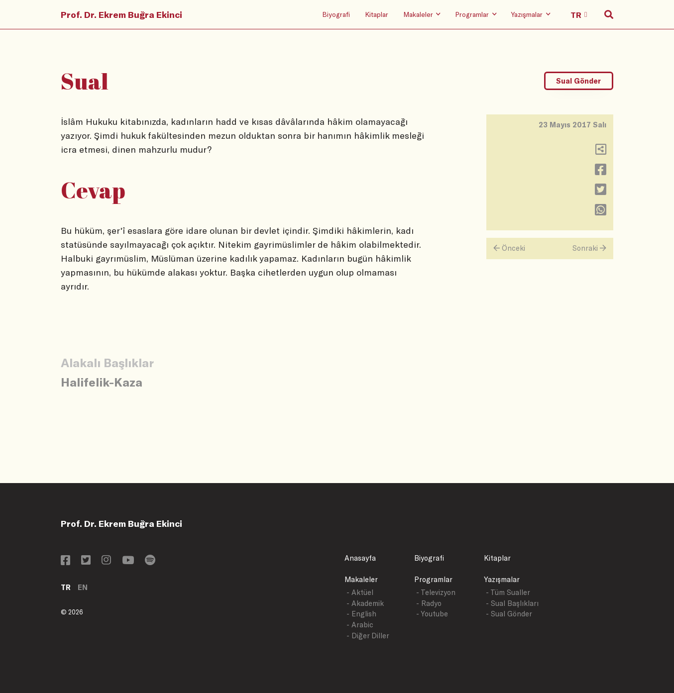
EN (83, 587)
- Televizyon (435, 592)
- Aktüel (359, 592)
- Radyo (429, 603)
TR (66, 587)
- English (361, 613)
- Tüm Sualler (508, 592)
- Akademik (365, 603)
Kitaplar (376, 14)
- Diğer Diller (367, 635)
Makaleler (361, 579)
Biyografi (336, 14)
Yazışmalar (502, 579)
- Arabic (359, 624)
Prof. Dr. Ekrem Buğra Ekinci (121, 14)
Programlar (433, 579)
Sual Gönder (578, 81)
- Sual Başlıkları (512, 603)
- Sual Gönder (509, 613)
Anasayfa (360, 558)
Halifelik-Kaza (101, 382)
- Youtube (432, 613)
